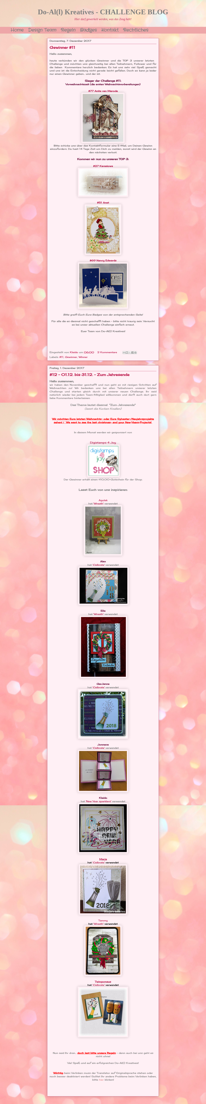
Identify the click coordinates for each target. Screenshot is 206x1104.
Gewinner (71, 357)
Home (17, 29)
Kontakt (110, 29)
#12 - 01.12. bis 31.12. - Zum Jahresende (89, 374)
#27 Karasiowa (103, 166)
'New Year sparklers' (98, 801)
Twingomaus (103, 981)
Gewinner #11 (62, 47)
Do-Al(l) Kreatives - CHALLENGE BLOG (103, 12)
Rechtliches (135, 29)
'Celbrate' (99, 564)
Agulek (103, 500)
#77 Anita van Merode (103, 91)
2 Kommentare (107, 352)
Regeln (68, 29)
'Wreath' (98, 503)
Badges (88, 29)
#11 (61, 357)
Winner (83, 357)
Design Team (42, 29)
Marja (103, 859)
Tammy (103, 920)
